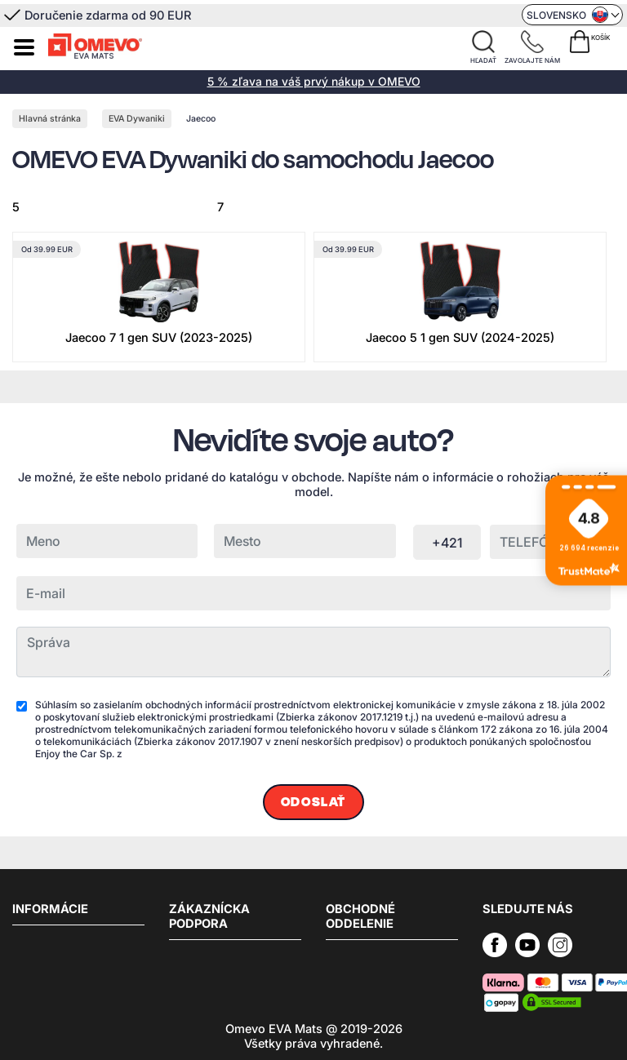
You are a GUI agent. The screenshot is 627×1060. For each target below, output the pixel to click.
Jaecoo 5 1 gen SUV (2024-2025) (460, 337)
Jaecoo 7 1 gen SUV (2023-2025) (158, 337)
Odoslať (313, 802)
